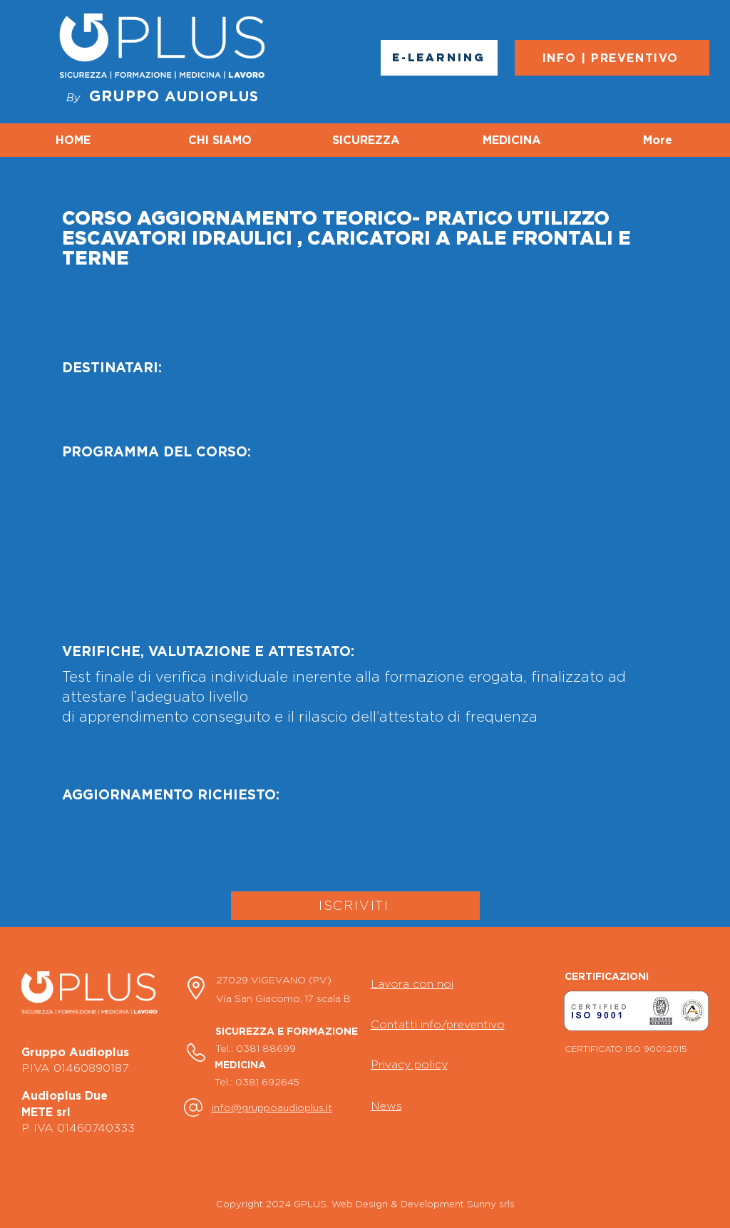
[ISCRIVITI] (355, 905)
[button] (636, 1010)
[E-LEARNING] (439, 58)
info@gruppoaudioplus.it (272, 1107)
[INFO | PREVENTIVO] (612, 58)
